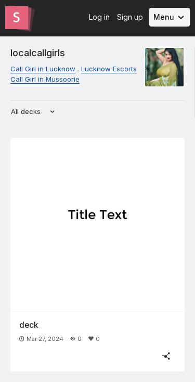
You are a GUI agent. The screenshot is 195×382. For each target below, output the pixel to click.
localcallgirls (37, 52)
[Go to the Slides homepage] (16, 17)
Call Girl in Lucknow (42, 69)
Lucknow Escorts (109, 69)
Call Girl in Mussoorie (45, 79)
